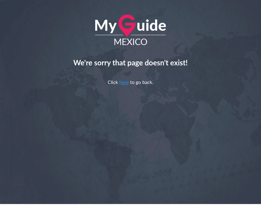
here (124, 82)
